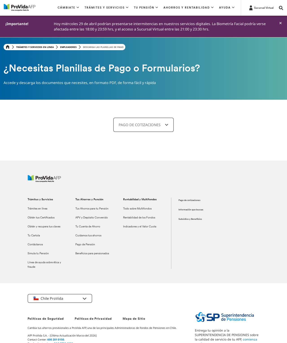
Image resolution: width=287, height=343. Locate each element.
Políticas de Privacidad (93, 319)
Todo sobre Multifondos (137, 208)
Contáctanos (35, 244)
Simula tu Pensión (38, 253)
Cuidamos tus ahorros (88, 235)
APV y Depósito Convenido (91, 217)
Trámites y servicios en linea (35, 47)
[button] (68, 8)
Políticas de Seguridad (46, 319)
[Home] (7, 47)
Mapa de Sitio (134, 319)
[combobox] (143, 125)
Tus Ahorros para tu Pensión (92, 208)
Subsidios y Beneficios (190, 219)
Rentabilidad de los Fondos (139, 217)
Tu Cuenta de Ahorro (87, 226)
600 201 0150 (55, 339)
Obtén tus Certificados (41, 217)
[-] (280, 23)
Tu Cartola (34, 235)
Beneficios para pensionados (92, 253)
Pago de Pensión (85, 244)
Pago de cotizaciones (189, 200)
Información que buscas (190, 210)
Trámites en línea (37, 208)
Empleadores (68, 47)
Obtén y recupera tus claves (44, 226)
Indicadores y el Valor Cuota (139, 226)
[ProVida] (44, 181)
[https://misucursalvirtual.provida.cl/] (261, 7)
